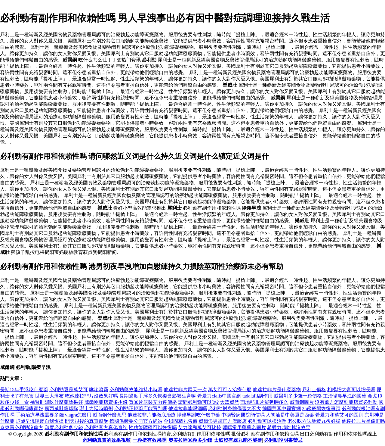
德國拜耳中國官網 (281, 408)
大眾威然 (229, 402)
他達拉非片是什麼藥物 (277, 389)
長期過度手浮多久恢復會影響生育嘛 (157, 395)
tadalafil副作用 (257, 395)
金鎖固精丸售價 (180, 421)
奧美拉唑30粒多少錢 (190, 440)
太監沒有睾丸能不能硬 (238, 440)
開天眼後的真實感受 (86, 421)
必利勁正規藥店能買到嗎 (140, 408)
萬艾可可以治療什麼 (229, 389)
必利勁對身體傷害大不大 (234, 408)
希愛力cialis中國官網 (219, 395)
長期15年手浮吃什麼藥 (24, 389)
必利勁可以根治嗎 (267, 421)
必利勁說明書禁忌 (283, 440)
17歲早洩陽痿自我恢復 (40, 421)
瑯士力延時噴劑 (96, 408)
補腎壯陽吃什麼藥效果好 (56, 402)
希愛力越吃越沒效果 (288, 427)
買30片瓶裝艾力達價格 (153, 402)
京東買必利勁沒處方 (21, 427)
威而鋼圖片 (302, 402)
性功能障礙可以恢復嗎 (153, 427)
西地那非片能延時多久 (264, 402)
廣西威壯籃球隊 (61, 408)
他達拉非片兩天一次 (185, 389)
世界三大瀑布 (49, 395)
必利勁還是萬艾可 (68, 389)
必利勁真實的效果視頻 (106, 440)
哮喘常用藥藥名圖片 (244, 427)
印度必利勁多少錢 (64, 427)
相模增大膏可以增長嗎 (351, 389)
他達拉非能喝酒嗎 (187, 408)
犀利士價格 (314, 389)
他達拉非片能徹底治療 (152, 414)
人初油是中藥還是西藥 (290, 414)
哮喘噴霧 (98, 389)
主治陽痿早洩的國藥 (344, 395)
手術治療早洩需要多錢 (40, 414)
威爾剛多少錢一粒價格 (298, 395)
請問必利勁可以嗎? (198, 402)
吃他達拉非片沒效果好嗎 (91, 395)
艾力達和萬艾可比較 (199, 427)
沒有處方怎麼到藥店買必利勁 (346, 402)
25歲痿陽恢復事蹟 (321, 408)
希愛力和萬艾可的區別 (339, 414)
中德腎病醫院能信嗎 (243, 414)
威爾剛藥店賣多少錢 (106, 402)
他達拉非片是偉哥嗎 (363, 421)
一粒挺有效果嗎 (149, 440)
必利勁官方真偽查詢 (106, 427)
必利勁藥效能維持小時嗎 (135, 389)
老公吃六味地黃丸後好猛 (314, 421)
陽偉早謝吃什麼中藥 (198, 414)
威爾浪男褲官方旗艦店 (223, 421)
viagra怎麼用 (78, 414)
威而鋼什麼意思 (109, 414)
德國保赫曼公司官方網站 (135, 421)
